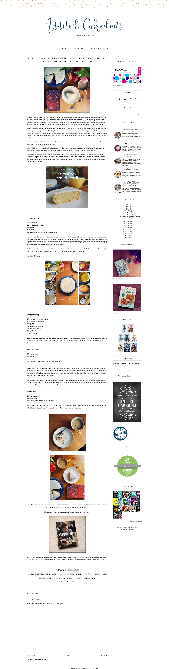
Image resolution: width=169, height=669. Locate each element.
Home (67, 655)
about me (78, 48)
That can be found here (79, 507)
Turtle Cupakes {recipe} (131, 129)
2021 (127, 209)
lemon (72, 578)
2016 (127, 227)
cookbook (95, 574)
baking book (50, 574)
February (128, 215)
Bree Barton (76, 574)
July (128, 211)
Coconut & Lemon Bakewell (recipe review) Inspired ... (129, 217)
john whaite (62, 578)
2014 (126, 232)
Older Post (103, 655)
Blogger (131, 529)
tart (93, 578)
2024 (127, 205)
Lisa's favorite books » (136, 521)
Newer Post (31, 655)
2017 (127, 225)
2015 (126, 229)
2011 (126, 238)
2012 (126, 236)
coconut (86, 574)
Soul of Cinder (83, 578)
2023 (127, 207)
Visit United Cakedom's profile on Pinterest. (126, 364)
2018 (127, 223)
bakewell (39, 574)
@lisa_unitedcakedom (124, 376)
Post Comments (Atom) (41, 659)
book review (63, 574)
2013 (126, 234)
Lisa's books (127, 486)
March (128, 213)
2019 (127, 221)
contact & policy (99, 48)
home (63, 48)
